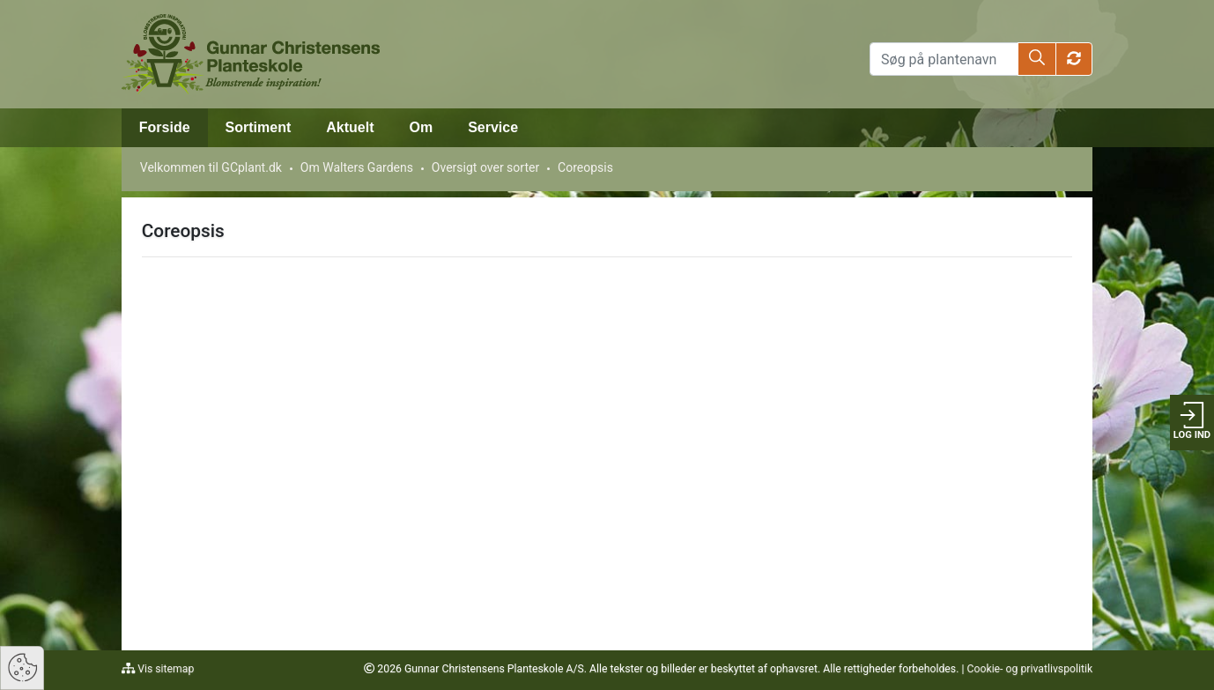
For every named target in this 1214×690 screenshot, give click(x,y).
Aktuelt (350, 127)
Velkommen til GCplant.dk (211, 167)
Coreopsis (585, 167)
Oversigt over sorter (485, 167)
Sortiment (259, 127)
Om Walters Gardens (356, 167)
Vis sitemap (164, 669)
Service (493, 127)
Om (421, 127)
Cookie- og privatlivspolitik (1029, 669)
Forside (164, 127)
